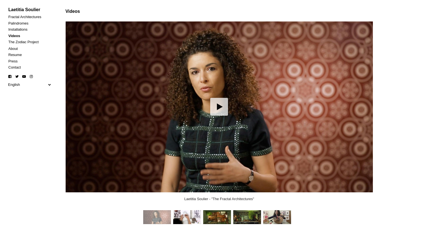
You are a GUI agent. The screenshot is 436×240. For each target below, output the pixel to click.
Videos (14, 36)
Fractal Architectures (24, 17)
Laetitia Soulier (24, 9)
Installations (18, 29)
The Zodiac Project (23, 42)
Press (13, 61)
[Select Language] (29, 84)
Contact (14, 67)
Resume (15, 55)
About (13, 49)
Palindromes (18, 23)
